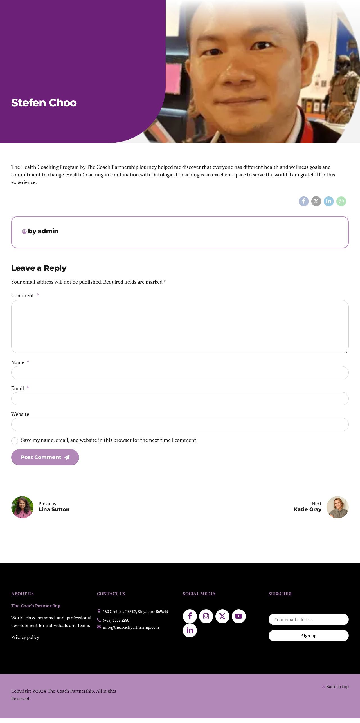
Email (20, 388)
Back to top (337, 687)
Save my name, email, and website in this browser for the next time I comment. (109, 440)
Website (20, 414)
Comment (25, 295)
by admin (43, 231)
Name (20, 362)
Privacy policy (25, 637)
